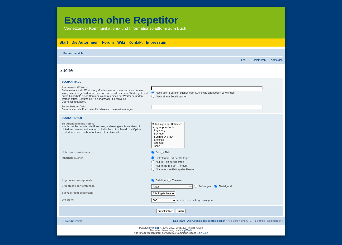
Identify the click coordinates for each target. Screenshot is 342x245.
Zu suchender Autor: (74, 106)
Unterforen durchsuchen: (77, 152)
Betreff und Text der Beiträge (170, 158)
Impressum (156, 42)
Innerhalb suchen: (73, 157)
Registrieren (259, 59)
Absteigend (223, 186)
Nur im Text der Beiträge (167, 161)
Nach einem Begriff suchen (169, 96)
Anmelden (277, 59)
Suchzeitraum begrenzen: (78, 192)
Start (63, 42)
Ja (155, 152)
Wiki (121, 42)
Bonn (168, 146)
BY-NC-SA (202, 233)
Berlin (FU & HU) (168, 136)
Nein (166, 152)
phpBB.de (186, 230)
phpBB (156, 227)
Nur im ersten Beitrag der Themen (173, 169)
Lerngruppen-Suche (168, 127)
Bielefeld (168, 139)
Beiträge (158, 180)
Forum (108, 42)
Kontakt (135, 42)
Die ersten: (68, 199)
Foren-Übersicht (73, 53)
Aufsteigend (203, 186)
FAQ (243, 59)
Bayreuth (168, 133)
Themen (174, 180)
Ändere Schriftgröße (279, 52)
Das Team (179, 220)
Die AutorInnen (85, 42)
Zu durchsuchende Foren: (78, 123)
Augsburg (168, 130)
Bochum (168, 142)
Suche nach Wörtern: (75, 87)
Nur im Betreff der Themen (169, 165)
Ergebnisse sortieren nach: (78, 185)
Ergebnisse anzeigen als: (77, 180)
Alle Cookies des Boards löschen (206, 220)
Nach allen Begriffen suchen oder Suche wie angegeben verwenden (192, 92)
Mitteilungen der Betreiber (168, 124)
